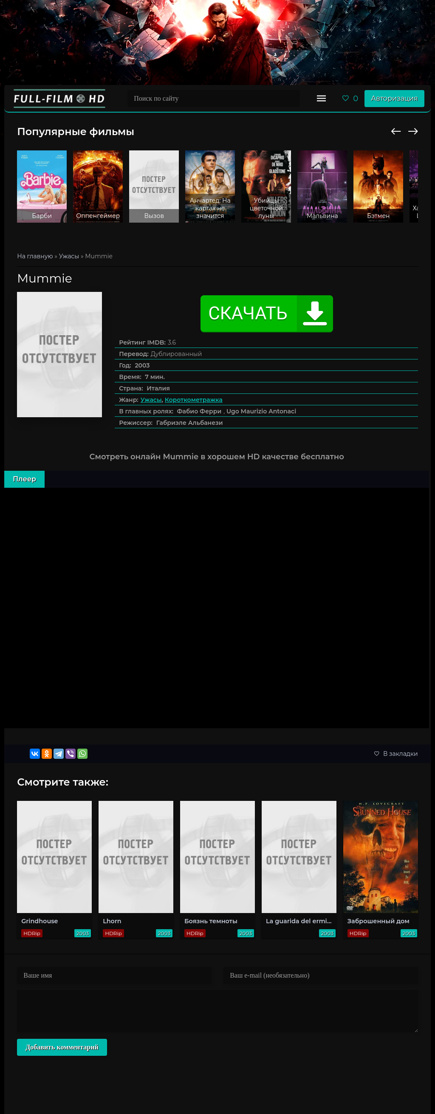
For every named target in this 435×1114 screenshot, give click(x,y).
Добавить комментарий (61, 1047)
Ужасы (151, 400)
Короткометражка (194, 400)
